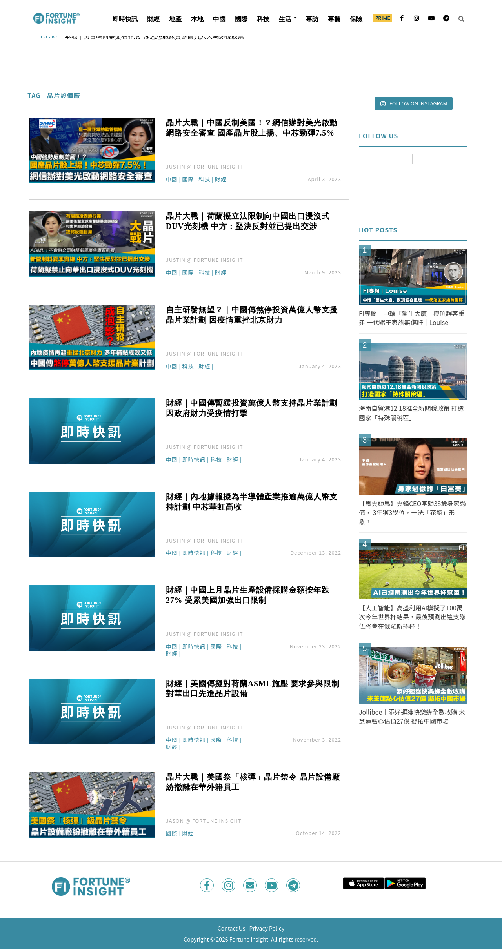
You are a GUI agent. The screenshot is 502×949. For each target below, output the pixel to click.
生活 (285, 19)
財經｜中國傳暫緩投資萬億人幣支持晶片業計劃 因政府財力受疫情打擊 (252, 408)
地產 (175, 19)
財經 (153, 19)
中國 (219, 19)
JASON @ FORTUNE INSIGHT (204, 820)
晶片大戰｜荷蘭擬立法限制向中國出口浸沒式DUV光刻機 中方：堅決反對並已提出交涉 (248, 221)
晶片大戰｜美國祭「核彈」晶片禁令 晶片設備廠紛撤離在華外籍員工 (253, 782)
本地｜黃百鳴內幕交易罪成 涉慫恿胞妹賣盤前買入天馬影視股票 (154, 36)
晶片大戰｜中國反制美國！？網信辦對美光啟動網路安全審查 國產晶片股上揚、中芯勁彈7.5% (252, 127)
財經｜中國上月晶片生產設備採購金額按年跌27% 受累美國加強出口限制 (248, 595)
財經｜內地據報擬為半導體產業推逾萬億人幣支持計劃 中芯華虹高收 (252, 501)
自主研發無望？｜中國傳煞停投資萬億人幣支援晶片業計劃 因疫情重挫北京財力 (252, 314)
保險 (356, 19)
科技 (263, 19)
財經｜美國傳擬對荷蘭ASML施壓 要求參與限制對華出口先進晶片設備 (253, 688)
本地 (197, 19)
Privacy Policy (266, 928)
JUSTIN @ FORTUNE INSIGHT (204, 166)
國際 (241, 19)
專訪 (312, 19)
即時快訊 (125, 19)
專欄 (334, 19)
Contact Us (232, 928)
